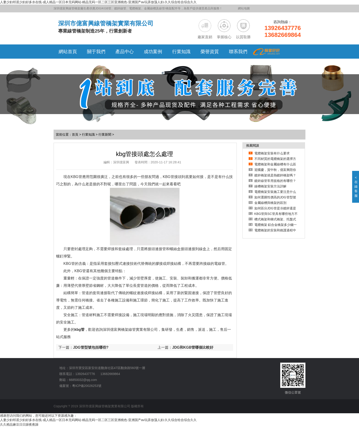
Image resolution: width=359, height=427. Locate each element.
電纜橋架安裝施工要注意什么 (275, 192)
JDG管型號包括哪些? (91, 347)
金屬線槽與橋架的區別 (270, 203)
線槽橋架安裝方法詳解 (270, 186)
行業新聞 (104, 134)
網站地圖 (244, 8)
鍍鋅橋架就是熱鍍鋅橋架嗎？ (275, 175)
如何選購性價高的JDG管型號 (275, 197)
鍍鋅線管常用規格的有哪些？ (275, 181)
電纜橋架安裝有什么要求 (272, 153)
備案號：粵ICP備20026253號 (80, 386)
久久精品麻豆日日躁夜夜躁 (19, 424)
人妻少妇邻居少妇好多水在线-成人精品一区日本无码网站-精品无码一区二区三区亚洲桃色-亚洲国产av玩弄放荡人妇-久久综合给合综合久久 (98, 2)
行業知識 (88, 134)
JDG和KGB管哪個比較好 (192, 347)
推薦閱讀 (252, 145)
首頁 (75, 134)
